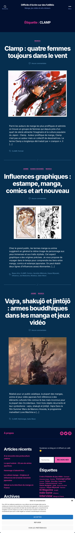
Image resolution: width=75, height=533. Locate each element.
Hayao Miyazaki (53, 273)
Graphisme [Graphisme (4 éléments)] (42, 487)
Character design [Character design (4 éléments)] (44, 479)
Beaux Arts (16, 273)
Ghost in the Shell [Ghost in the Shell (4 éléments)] (62, 485)
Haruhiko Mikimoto (40, 273)
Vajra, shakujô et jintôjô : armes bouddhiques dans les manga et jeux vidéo (37, 311)
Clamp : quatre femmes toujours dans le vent (37, 52)
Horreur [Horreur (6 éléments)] (62, 487)
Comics (29, 273)
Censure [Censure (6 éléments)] (66, 476)
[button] (72, 501)
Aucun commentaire (39, 63)
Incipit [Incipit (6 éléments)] (56, 490)
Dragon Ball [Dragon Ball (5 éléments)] (62, 481)
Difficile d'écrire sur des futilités (37, 5)
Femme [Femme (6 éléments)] (41, 483)
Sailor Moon (42, 276)
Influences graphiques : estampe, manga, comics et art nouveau (37, 184)
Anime (25, 169)
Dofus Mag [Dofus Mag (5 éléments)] (54, 481)
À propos (9, 433)
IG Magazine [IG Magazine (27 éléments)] (46, 489)
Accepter (38, 517)
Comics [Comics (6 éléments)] (52, 479)
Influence (15, 276)
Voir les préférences (38, 528)
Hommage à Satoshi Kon (14, 470)
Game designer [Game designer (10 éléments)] (45, 485)
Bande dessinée (37, 169)
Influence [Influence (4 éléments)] (55, 493)
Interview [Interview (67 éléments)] (45, 496)
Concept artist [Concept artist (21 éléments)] (63, 479)
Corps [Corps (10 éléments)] (47, 481)
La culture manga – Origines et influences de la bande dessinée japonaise (17, 477)
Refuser (37, 522)
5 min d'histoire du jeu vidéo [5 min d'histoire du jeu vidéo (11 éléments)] (51, 477)
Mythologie (22, 419)
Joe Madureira (24, 276)
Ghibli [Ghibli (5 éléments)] (54, 485)
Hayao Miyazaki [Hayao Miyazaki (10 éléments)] (52, 487)
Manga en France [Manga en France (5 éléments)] (58, 496)
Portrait (20, 151)
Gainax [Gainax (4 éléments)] (60, 483)
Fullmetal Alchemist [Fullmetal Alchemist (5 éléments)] (51, 483)
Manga (37, 41)
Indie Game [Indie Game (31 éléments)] (45, 492)
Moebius (34, 276)
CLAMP (14, 151)
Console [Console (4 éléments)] (41, 481)
